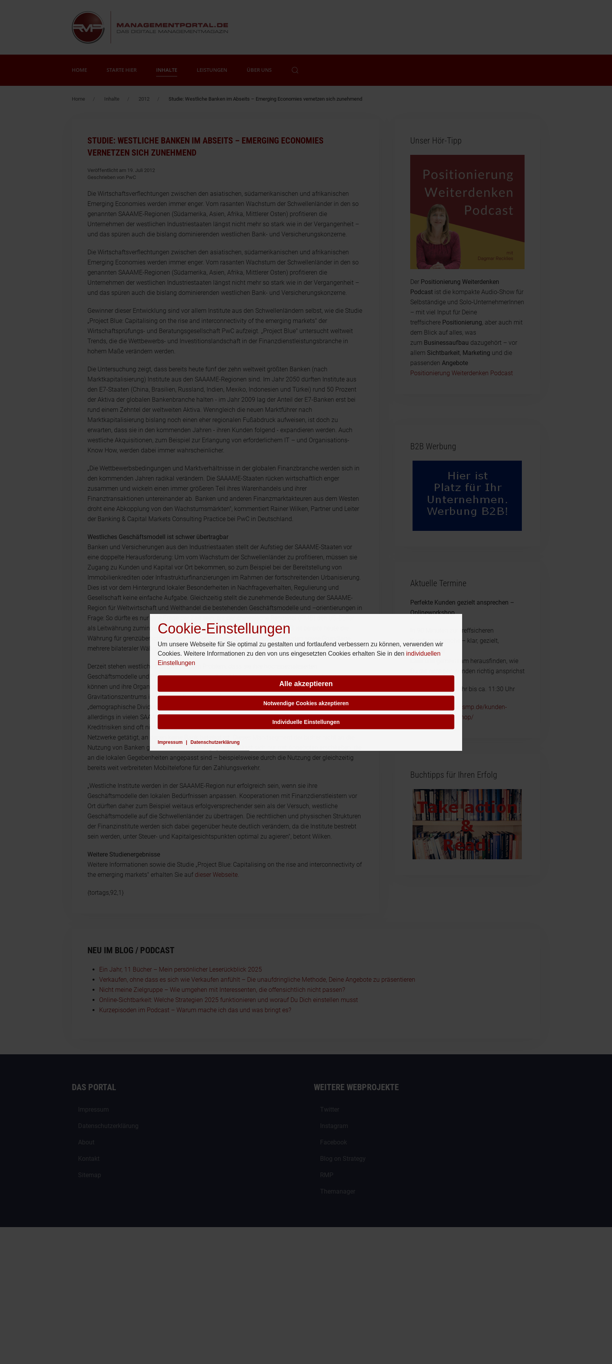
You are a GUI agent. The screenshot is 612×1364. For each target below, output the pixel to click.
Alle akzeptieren (306, 683)
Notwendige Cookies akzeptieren (306, 703)
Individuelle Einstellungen (306, 721)
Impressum (170, 742)
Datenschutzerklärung (215, 742)
